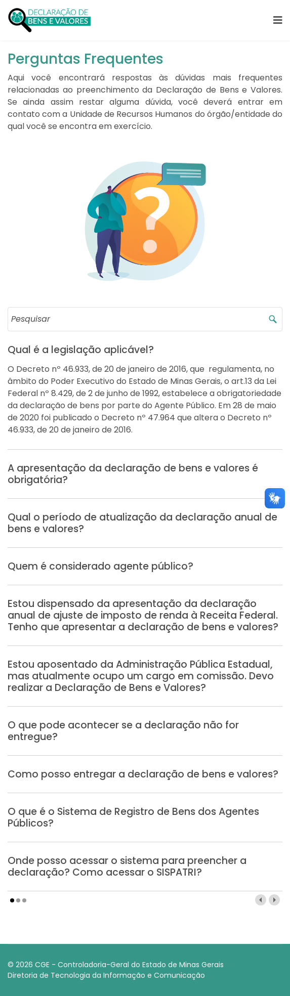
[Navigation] (277, 20)
